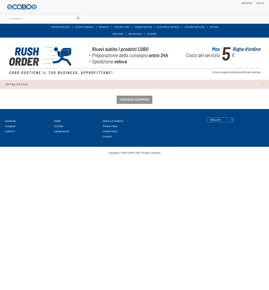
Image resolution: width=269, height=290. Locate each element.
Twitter (57, 252)
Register (247, 3)
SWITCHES (117, 34)
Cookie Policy (110, 262)
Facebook (10, 252)
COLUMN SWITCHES (195, 27)
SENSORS (104, 27)
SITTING (214, 27)
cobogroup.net (61, 262)
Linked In (10, 262)
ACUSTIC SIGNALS (84, 27)
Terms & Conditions (113, 252)
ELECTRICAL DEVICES (168, 27)
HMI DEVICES (135, 34)
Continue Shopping (134, 230)
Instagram (10, 257)
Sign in (260, 3)
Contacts (107, 267)
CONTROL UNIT (122, 27)
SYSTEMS (152, 34)
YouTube (58, 257)
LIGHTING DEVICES (60, 27)
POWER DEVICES (143, 27)
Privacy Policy (110, 257)
